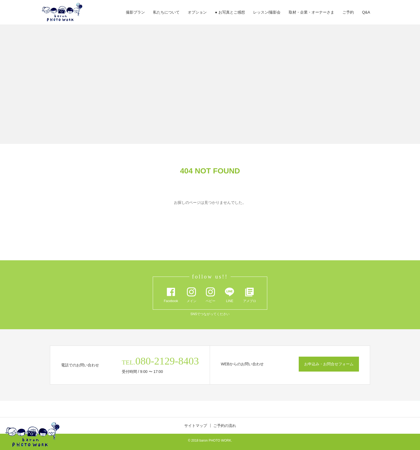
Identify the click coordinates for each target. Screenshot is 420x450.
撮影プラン (135, 12)
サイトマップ (195, 425)
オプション (197, 12)
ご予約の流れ (224, 425)
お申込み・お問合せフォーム (329, 364)
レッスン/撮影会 (267, 12)
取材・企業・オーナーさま (311, 12)
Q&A (366, 12)
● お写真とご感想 (230, 12)
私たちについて (166, 12)
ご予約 (348, 12)
